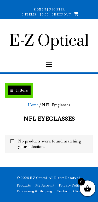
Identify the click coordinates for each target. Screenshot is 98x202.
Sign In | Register (49, 9)
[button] (19, 90)
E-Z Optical (49, 41)
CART (78, 191)
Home (33, 105)
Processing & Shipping (34, 191)
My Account (44, 185)
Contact (63, 191)
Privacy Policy (70, 185)
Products (24, 185)
